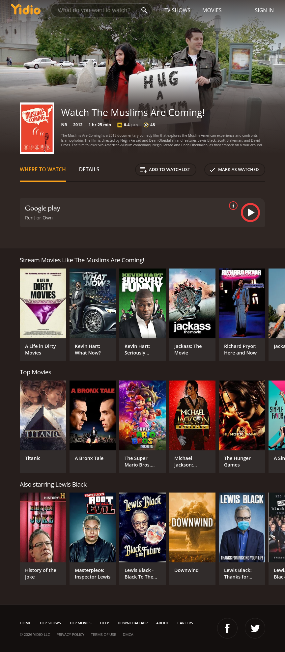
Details (89, 169)
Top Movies (81, 622)
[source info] (232, 205)
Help (104, 622)
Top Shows (50, 622)
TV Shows (177, 10)
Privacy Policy (70, 634)
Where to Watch (43, 169)
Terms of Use (103, 634)
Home (25, 622)
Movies (212, 10)
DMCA (128, 634)
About (162, 622)
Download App (133, 622)
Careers (185, 622)
